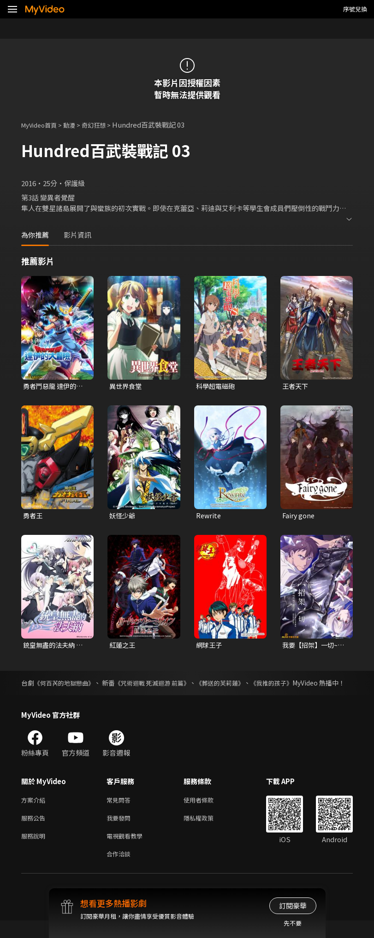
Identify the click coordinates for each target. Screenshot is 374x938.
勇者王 (33, 516)
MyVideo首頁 (42, 124)
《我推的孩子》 (290, 685)
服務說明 (35, 851)
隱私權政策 (206, 832)
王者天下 (296, 386)
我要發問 (120, 832)
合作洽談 (120, 870)
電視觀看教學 (127, 851)
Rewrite (209, 516)
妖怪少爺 (123, 516)
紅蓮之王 (123, 646)
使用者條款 (206, 812)
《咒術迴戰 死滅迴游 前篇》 (161, 685)
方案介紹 (35, 812)
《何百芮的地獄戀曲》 (67, 685)
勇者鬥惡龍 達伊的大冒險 (55, 386)
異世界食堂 (126, 386)
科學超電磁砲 (216, 386)
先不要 (293, 923)
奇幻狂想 (104, 124)
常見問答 (120, 812)
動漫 (76, 124)
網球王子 (210, 646)
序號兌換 (355, 9)
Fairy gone (299, 516)
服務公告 (35, 832)
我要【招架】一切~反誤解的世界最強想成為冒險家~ (313, 647)
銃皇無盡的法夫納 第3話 (55, 647)
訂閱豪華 (293, 905)
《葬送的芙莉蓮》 (235, 685)
